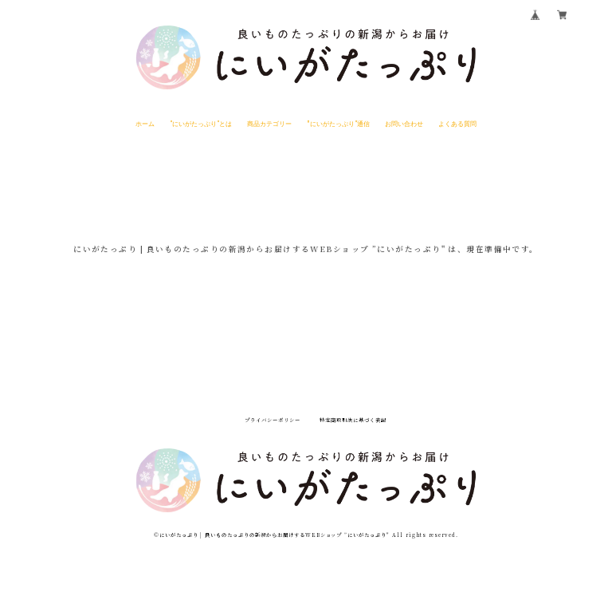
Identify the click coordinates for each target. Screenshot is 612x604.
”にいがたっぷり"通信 (339, 123)
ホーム (145, 123)
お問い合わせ (404, 123)
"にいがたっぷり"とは (201, 123)
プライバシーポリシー (272, 420)
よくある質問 (457, 123)
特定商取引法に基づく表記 (353, 420)
